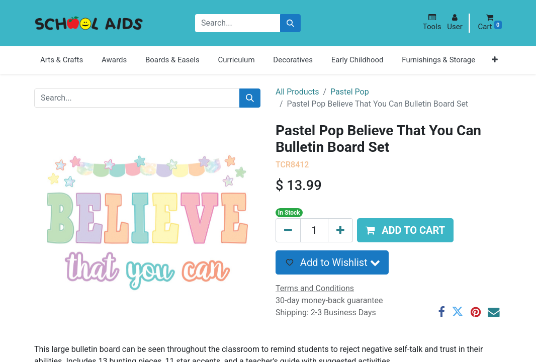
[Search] (290, 23)
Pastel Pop (349, 92)
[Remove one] (288, 230)
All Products (297, 92)
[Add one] (340, 230)
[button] (432, 22)
